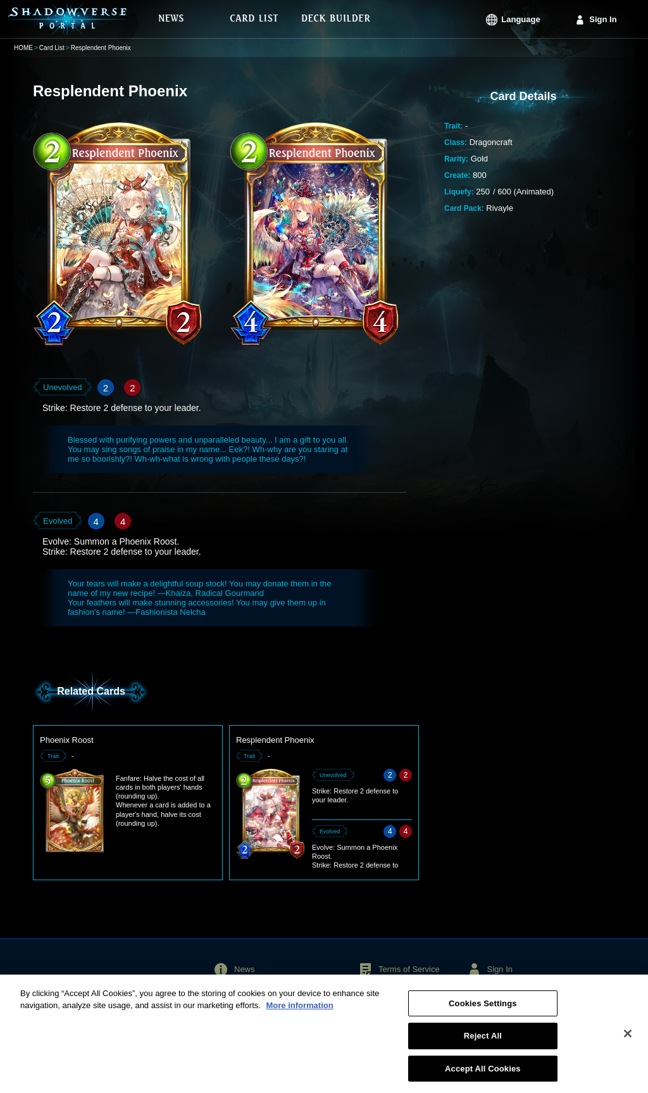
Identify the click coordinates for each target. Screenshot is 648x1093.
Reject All (483, 1041)
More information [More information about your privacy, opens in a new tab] (299, 1010)
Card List (52, 47)
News (244, 969)
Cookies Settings (483, 1008)
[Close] (628, 1038)
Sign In (602, 19)
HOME (23, 47)
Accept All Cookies (483, 1073)
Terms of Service (409, 969)
